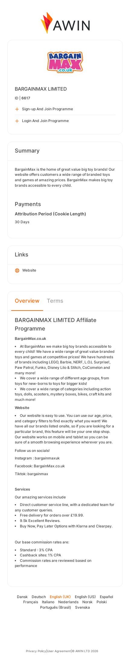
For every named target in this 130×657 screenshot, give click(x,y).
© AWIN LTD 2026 (85, 651)
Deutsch (39, 596)
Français (30, 602)
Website (25, 271)
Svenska (82, 607)
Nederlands (68, 602)
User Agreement (59, 651)
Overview (27, 301)
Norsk (87, 602)
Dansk (22, 596)
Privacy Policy (36, 651)
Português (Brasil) (55, 607)
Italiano (48, 602)
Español (106, 596)
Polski (102, 602)
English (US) (85, 596)
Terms (55, 301)
